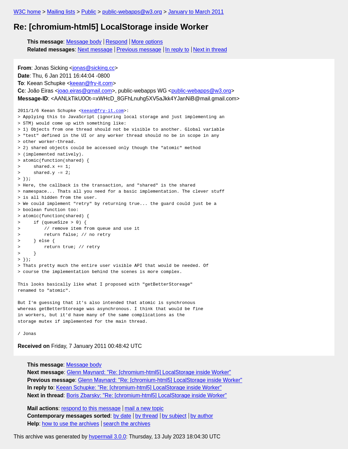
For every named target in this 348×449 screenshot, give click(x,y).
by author (201, 416)
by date (122, 416)
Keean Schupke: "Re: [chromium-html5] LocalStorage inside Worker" (139, 387)
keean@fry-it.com (91, 83)
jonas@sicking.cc (93, 68)
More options (147, 42)
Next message (95, 49)
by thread (146, 416)
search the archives (127, 424)
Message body (84, 42)
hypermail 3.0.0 (107, 436)
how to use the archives (70, 424)
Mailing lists (61, 12)
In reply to (177, 49)
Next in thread (210, 49)
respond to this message (90, 408)
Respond (116, 42)
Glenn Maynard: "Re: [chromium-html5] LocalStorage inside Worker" (149, 372)
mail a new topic (144, 408)
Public (88, 12)
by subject (174, 416)
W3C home (27, 12)
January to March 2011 (196, 12)
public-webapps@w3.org (132, 12)
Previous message (139, 49)
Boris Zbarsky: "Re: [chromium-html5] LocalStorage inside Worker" (147, 395)
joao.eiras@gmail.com (85, 91)
